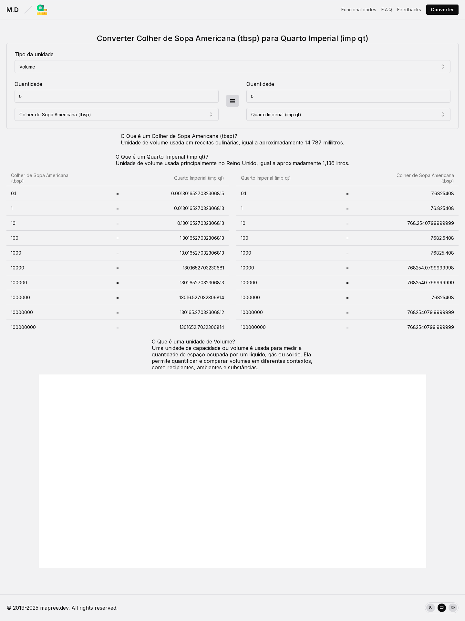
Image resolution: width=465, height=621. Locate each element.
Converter (442, 9)
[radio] (430, 608)
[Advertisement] (232, 471)
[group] (442, 608)
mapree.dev (54, 608)
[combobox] (232, 66)
